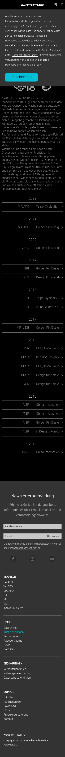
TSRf (6, 603)
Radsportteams (12, 640)
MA (5, 599)
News (6, 645)
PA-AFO (8, 582)
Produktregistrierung (15, 714)
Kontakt (8, 719)
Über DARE (10, 627)
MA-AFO (8, 590)
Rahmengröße (12, 701)
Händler (8, 697)
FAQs (6, 710)
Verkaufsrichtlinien (14, 669)
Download (9, 706)
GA (5, 595)
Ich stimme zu (21, 77)
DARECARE (10, 649)
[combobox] (32, 526)
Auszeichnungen (13, 632)
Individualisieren (13, 608)
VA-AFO (8, 586)
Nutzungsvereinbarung (17, 673)
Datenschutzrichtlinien (25, 55)
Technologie (10, 636)
